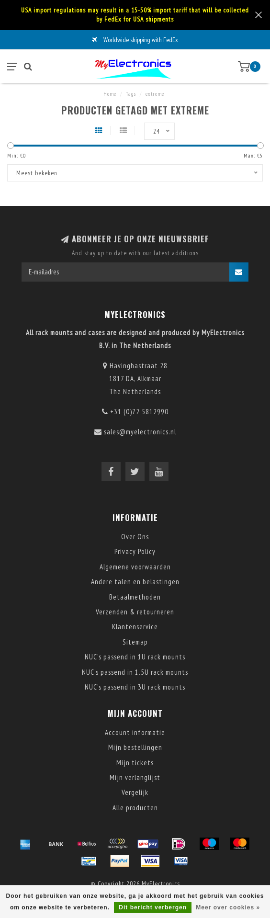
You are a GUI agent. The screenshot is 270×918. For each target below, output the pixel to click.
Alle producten (135, 807)
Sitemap (135, 641)
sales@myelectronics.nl (140, 431)
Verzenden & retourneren (135, 611)
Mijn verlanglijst (135, 777)
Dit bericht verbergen (153, 907)
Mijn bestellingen (135, 747)
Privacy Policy (135, 551)
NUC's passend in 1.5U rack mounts (135, 672)
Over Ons (135, 536)
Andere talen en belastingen (135, 581)
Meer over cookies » (228, 907)
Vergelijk (135, 792)
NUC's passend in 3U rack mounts (135, 686)
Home (109, 94)
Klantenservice (135, 626)
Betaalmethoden (135, 596)
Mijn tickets (135, 762)
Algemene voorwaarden (135, 566)
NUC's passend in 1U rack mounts (135, 656)
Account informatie (135, 732)
